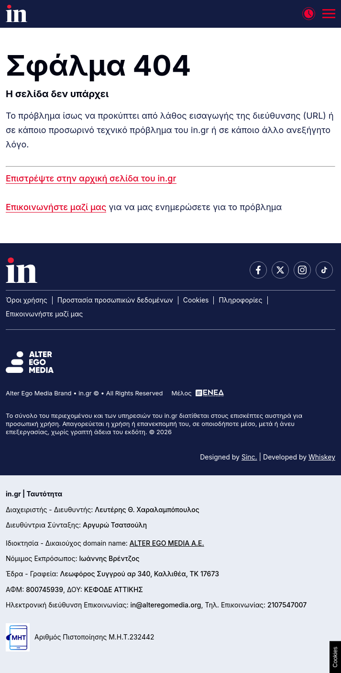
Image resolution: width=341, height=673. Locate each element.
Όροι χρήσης (26, 300)
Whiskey (321, 457)
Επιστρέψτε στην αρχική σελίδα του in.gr (91, 178)
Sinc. (249, 457)
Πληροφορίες (240, 300)
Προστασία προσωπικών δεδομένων (115, 300)
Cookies (196, 300)
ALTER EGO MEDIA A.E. (167, 543)
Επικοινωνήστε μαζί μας (56, 207)
